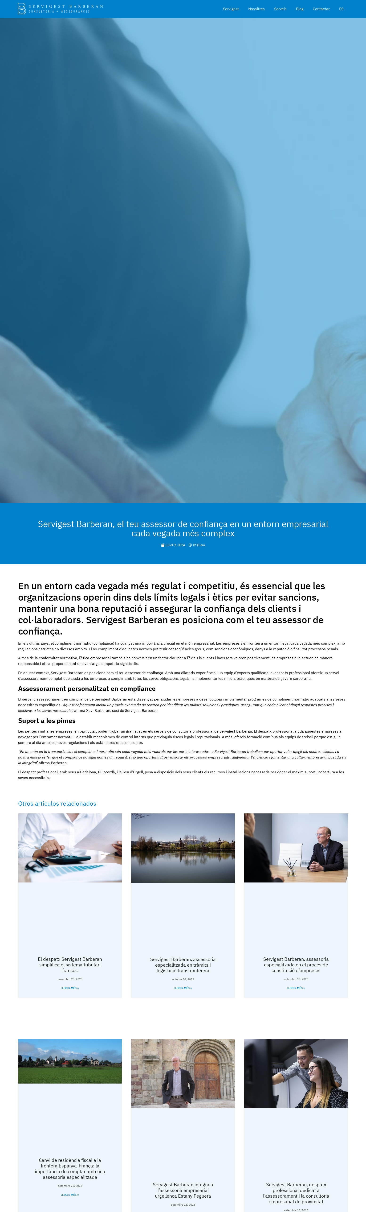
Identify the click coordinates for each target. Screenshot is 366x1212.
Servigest (231, 8)
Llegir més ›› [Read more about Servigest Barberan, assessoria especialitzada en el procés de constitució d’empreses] (296, 988)
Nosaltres (256, 8)
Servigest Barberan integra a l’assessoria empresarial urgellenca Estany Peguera (183, 1190)
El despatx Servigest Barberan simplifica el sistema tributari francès (70, 964)
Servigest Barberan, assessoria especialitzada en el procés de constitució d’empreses (296, 964)
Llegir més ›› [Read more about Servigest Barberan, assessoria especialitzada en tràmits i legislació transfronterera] (183, 988)
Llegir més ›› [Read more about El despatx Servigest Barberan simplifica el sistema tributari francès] (70, 988)
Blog (299, 8)
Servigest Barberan (111, 699)
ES (341, 8)
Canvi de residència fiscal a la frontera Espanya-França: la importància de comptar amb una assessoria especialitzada (70, 1168)
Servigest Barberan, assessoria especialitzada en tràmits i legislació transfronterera (183, 965)
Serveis (280, 8)
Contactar (321, 8)
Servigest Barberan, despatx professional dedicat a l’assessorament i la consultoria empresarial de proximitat (296, 1193)
